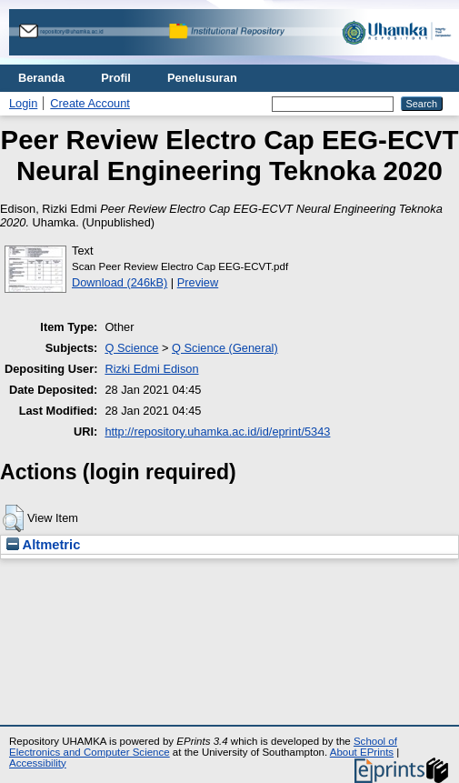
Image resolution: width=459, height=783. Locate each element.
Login (23, 103)
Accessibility (37, 763)
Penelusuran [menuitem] (202, 78)
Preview (198, 282)
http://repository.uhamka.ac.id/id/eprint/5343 (217, 431)
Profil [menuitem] (116, 78)
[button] (13, 518)
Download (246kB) (119, 282)
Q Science (131, 348)
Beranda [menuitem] (41, 78)
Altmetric (43, 544)
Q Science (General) (225, 348)
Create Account (90, 103)
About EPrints (362, 752)
